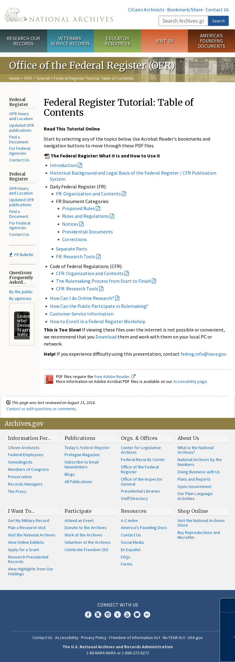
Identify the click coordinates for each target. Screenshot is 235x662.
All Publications (78, 481)
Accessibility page (190, 381)
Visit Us (164, 41)
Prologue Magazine (82, 454)
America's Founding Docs (144, 527)
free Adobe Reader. (115, 376)
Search (218, 21)
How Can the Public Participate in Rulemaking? (99, 306)
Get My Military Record (28, 520)
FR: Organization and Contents (88, 194)
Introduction (63, 165)
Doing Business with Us (198, 472)
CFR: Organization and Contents (90, 273)
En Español (130, 549)
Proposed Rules (78, 208)
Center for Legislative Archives (141, 450)
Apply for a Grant (23, 549)
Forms (126, 564)
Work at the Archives (84, 535)
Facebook (88, 614)
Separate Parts (71, 249)
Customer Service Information (82, 314)
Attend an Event (79, 520)
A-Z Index (129, 520)
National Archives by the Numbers (199, 462)
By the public (21, 291)
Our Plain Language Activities (195, 496)
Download (106, 337)
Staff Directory (134, 498)
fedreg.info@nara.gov (203, 354)
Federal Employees (25, 454)
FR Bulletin (21, 254)
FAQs (125, 557)
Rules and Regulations (85, 216)
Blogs (70, 474)
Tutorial (43, 78)
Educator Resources (117, 41)
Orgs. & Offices (139, 438)
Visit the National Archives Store (201, 523)
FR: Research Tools (75, 256)
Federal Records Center (143, 459)
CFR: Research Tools (77, 289)
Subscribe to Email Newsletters (82, 464)
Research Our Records (23, 41)
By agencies (20, 298)
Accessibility (66, 637)
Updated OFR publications (21, 128)
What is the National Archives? (195, 450)
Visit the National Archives (31, 535)
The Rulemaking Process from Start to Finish (103, 281)
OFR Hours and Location (21, 116)
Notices (70, 224)
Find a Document (18, 139)
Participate (78, 511)
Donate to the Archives (86, 527)
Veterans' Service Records (70, 41)
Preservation (20, 476)
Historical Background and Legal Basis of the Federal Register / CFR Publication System (133, 176)
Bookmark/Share (185, 9)
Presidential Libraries (140, 491)
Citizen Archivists (146, 9)
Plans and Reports (194, 479)
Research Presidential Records (28, 559)
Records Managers (25, 484)
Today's (87, 447)
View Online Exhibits (26, 542)
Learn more (185, 651)
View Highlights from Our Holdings (30, 571)
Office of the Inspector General (141, 481)
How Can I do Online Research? (82, 298)
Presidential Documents (87, 232)
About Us (188, 438)
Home (14, 78)
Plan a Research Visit (27, 527)
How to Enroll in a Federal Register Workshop (97, 321)
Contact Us (217, 9)
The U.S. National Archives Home (59, 15)
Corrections (74, 239)
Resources (134, 511)
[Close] (228, 605)
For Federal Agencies (19, 151)
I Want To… (21, 511)
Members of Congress (28, 469)
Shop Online (192, 511)
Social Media (132, 542)
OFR (28, 78)
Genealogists (20, 462)
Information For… (29, 438)
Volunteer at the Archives (88, 542)
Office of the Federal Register (140, 469)
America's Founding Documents (211, 40)
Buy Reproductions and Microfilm (198, 535)
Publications (80, 438)
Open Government (194, 486)
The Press (17, 491)
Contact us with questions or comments (41, 408)
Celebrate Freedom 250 (86, 549)
